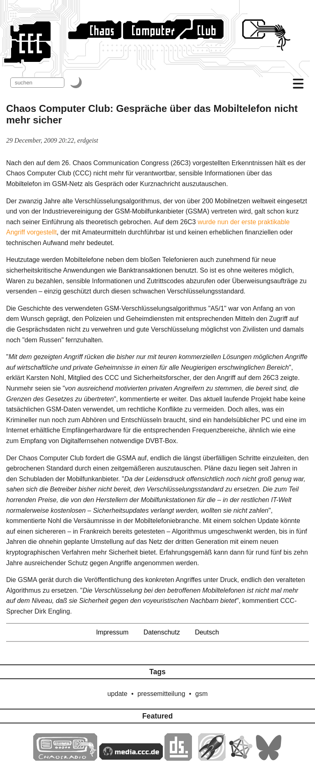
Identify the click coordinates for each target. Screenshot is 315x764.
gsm (201, 693)
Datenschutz (162, 632)
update (117, 693)
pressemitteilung (161, 693)
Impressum (112, 632)
